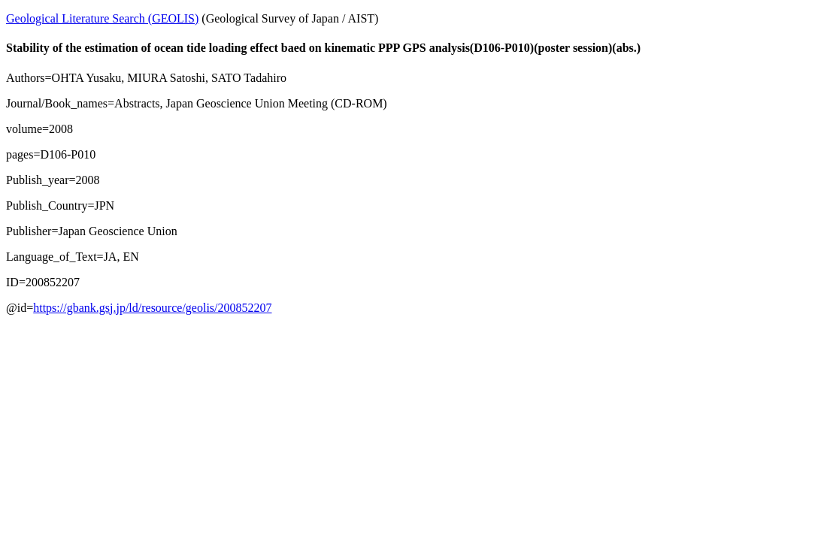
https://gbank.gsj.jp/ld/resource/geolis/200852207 (152, 307)
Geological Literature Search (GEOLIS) (102, 18)
